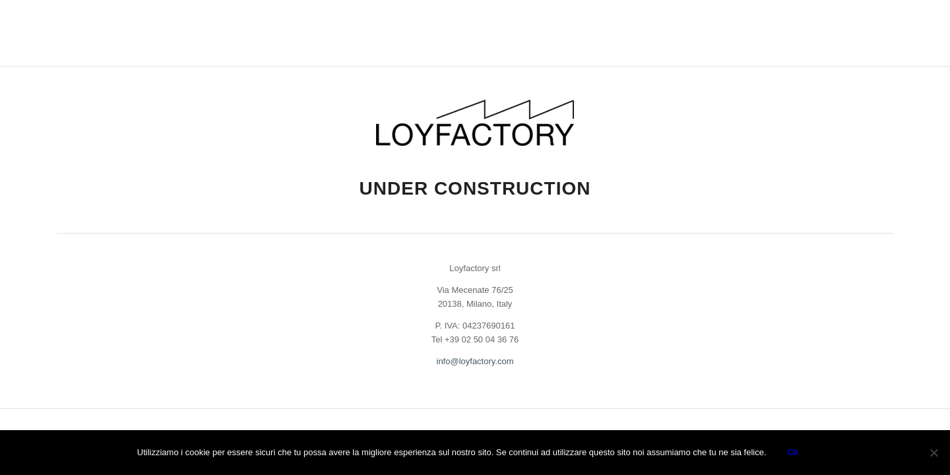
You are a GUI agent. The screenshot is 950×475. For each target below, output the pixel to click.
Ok (793, 452)
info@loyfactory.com (475, 361)
